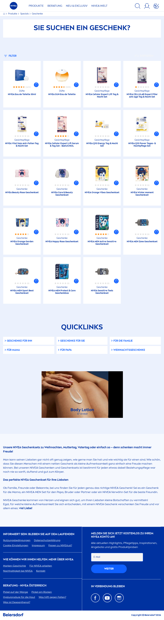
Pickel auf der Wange (15, 591)
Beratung (54, 5)
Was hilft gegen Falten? (52, 597)
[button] (36, 84)
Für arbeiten (40, 565)
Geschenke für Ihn (19, 340)
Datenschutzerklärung (47, 540)
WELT (99, 5)
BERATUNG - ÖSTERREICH (24, 585)
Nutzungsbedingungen (16, 540)
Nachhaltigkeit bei (18, 570)
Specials (24, 13)
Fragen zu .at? (60, 545)
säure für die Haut (19, 597)
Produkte (36, 5)
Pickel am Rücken (41, 591)
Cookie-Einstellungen (15, 545)
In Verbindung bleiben (108, 586)
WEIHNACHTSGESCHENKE (129, 349)
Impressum (38, 545)
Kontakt (40, 570)
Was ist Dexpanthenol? (16, 602)
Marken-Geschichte (14, 565)
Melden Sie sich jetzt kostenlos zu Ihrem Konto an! (122, 535)
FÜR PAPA (66, 349)
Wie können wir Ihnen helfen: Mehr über (38, 559)
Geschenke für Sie (72, 340)
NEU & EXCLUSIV (77, 5)
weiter (109, 568)
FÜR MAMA (13, 349)
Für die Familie (123, 340)
